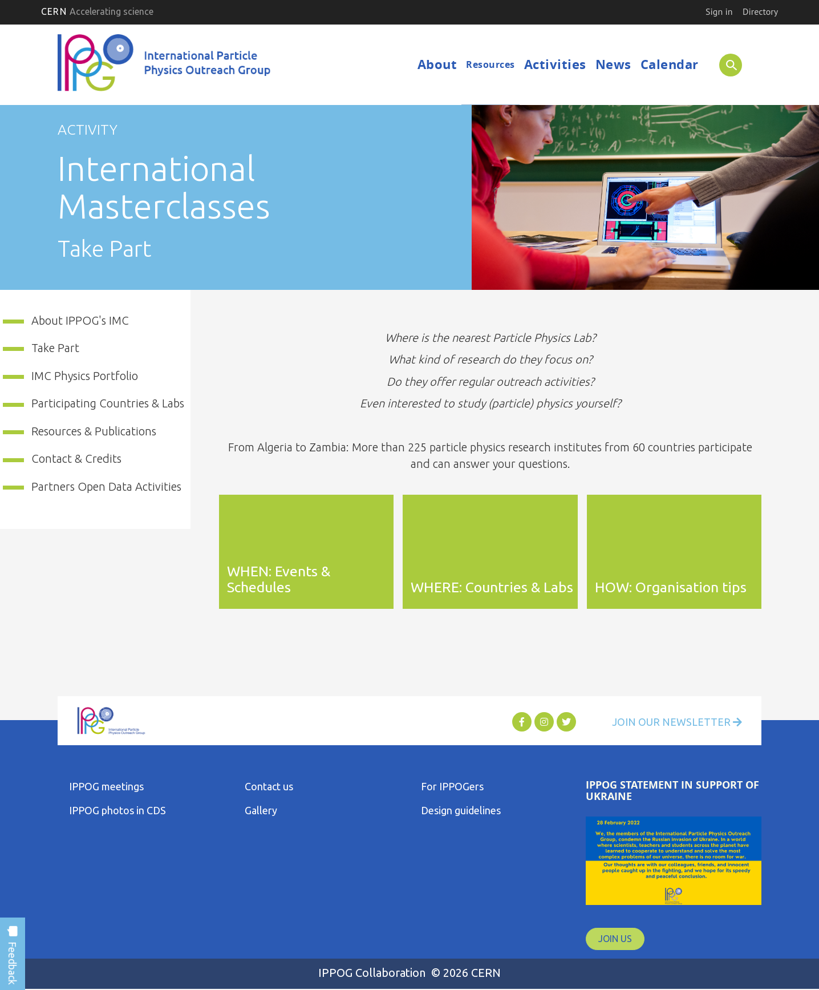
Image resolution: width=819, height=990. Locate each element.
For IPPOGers (452, 786)
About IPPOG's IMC (80, 320)
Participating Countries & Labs (107, 403)
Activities (555, 64)
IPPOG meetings (106, 786)
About (437, 64)
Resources (490, 64)
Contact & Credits (76, 458)
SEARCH (726, 64)
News (613, 64)
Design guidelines (461, 810)
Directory (760, 11)
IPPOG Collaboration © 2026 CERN (409, 972)
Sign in (719, 11)
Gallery (261, 810)
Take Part (55, 347)
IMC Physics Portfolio (84, 375)
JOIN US (615, 939)
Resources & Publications (93, 431)
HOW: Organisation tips (671, 587)
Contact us (269, 786)
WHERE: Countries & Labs (492, 587)
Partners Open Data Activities (106, 486)
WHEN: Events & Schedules (278, 579)
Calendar (669, 64)
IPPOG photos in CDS (117, 810)
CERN (97, 11)
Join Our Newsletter (677, 722)
